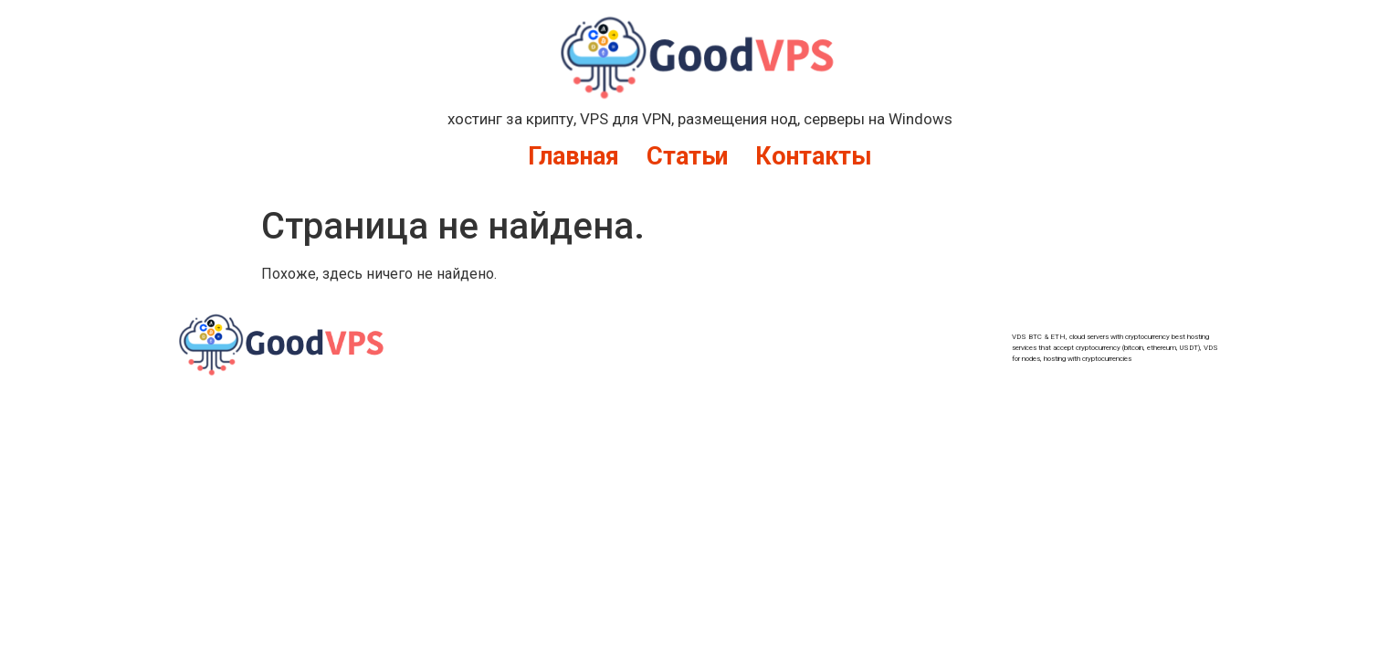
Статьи (687, 156)
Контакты (813, 156)
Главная (573, 156)
